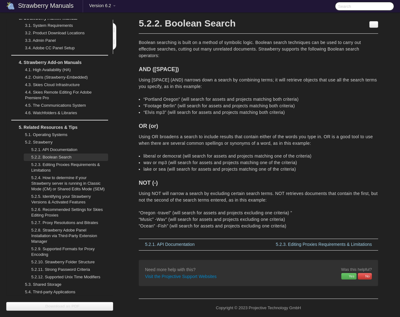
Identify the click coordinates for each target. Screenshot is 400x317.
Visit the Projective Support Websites (181, 276)
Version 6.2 (102, 5)
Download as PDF (59, 306)
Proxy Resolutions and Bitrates (64, 222)
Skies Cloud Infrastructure (49, 85)
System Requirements (45, 25)
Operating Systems (43, 135)
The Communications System (55, 105)
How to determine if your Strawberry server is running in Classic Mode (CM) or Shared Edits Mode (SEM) (68, 183)
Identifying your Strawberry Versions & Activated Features (61, 199)
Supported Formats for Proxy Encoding (63, 251)
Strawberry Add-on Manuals (46, 62)
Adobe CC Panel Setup (46, 48)
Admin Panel (37, 40)
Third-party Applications (46, 292)
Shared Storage (39, 284)
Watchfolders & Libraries (51, 112)
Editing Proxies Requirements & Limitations (65, 167)
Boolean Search (51, 157)
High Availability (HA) (44, 70)
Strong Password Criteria (60, 269)
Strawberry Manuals (46, 5)
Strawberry (35, 142)
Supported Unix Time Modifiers (65, 277)
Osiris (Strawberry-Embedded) (56, 77)
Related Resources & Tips (44, 127)
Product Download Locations (55, 33)
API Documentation (54, 149)
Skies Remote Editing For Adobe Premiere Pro (55, 94)
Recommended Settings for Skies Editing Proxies (67, 212)
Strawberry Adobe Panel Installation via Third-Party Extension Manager (64, 236)
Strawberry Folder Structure (63, 262)
